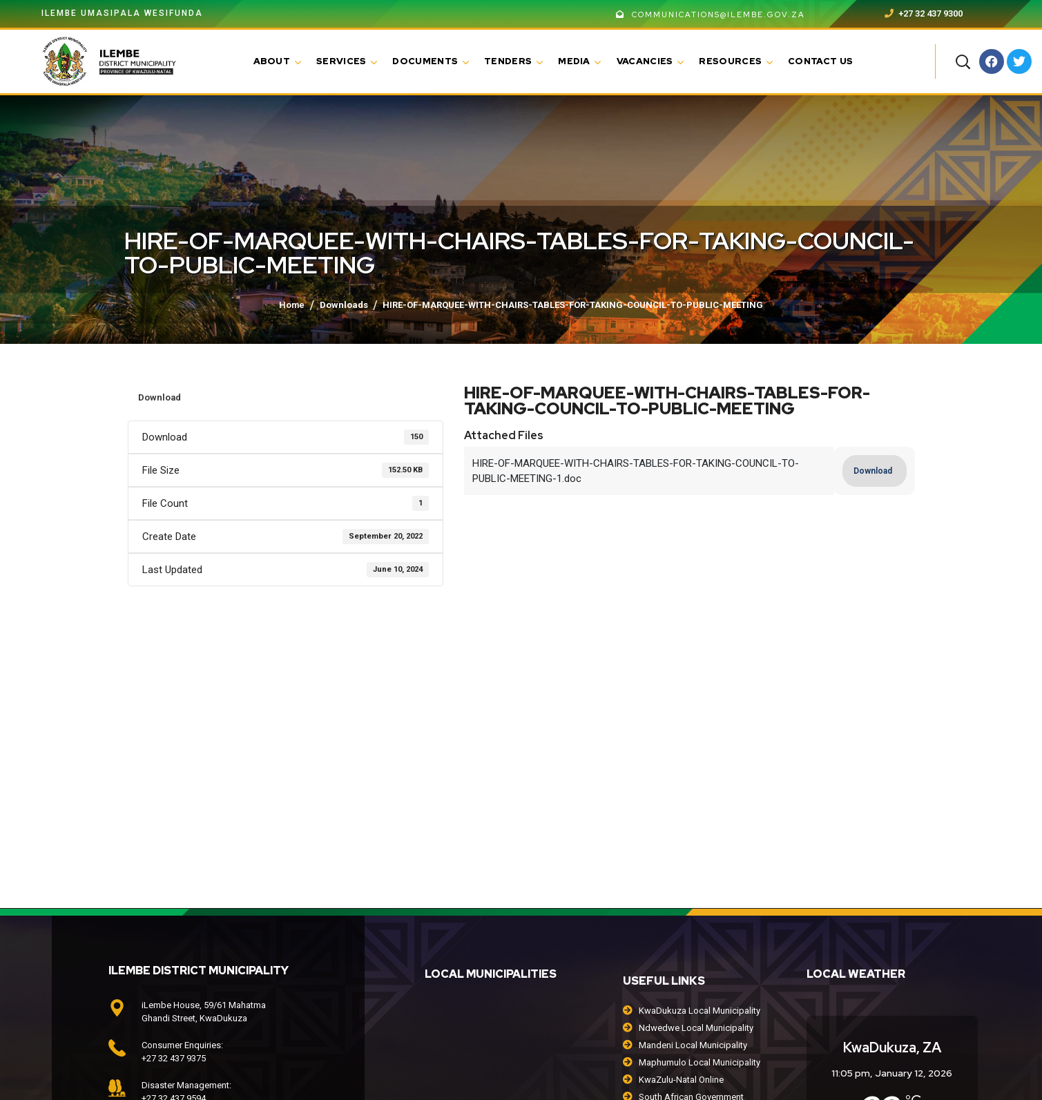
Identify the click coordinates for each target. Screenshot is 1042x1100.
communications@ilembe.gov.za (710, 14)
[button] (962, 61)
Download (159, 397)
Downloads (344, 305)
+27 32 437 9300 (924, 13)
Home (292, 305)
